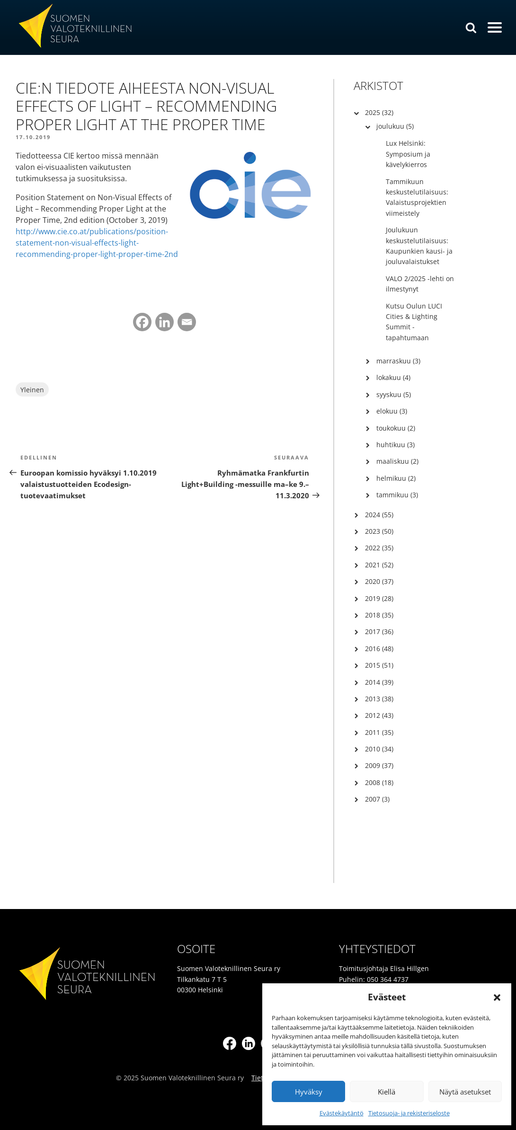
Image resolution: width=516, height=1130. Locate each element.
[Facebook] (142, 322)
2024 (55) (379, 514)
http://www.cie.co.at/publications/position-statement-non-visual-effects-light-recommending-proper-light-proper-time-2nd (97, 242)
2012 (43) (379, 715)
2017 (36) (379, 631)
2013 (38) (379, 698)
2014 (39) (379, 682)
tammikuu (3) (397, 494)
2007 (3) (377, 799)
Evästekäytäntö (342, 1113)
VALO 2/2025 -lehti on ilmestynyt (420, 283)
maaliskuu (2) (397, 461)
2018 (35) (379, 614)
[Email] (187, 322)
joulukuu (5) (395, 126)
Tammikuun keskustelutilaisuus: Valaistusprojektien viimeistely (417, 197)
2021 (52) (379, 564)
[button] (497, 997)
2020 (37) (379, 581)
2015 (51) (379, 665)
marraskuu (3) (398, 360)
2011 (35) (379, 732)
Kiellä (386, 1091)
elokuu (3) (391, 410)
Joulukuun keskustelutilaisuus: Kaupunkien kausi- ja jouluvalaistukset (419, 245)
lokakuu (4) (393, 377)
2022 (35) (379, 547)
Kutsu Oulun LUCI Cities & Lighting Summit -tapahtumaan (414, 321)
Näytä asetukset (465, 1091)
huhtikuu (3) (395, 444)
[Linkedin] (164, 322)
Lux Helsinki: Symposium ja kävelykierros (408, 154)
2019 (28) (379, 598)
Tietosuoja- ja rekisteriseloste (409, 1113)
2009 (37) (379, 765)
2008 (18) (379, 782)
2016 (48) (379, 648)
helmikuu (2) (396, 478)
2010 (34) (379, 748)
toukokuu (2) (395, 428)
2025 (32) (379, 112)
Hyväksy (308, 1091)
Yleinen (32, 389)
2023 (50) (379, 531)
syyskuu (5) (393, 394)
